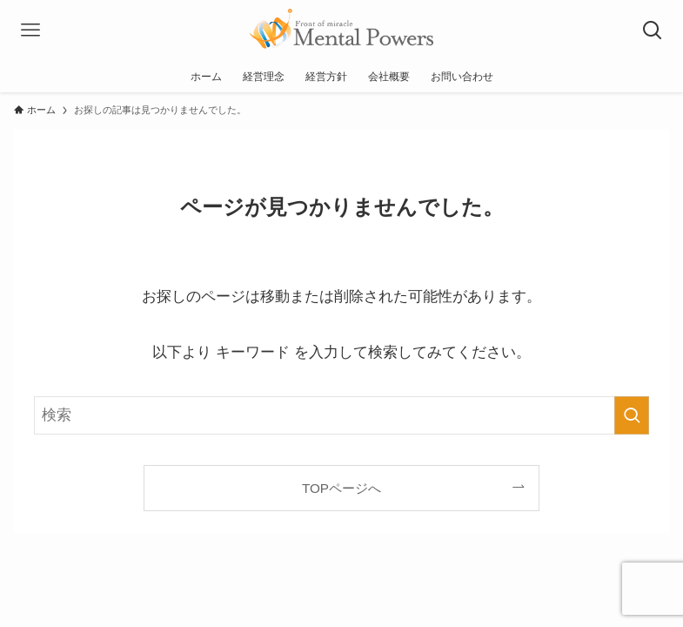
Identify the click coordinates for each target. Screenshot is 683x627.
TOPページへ (341, 488)
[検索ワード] (341, 415)
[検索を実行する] (631, 415)
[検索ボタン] (652, 30)
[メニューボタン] (30, 30)
